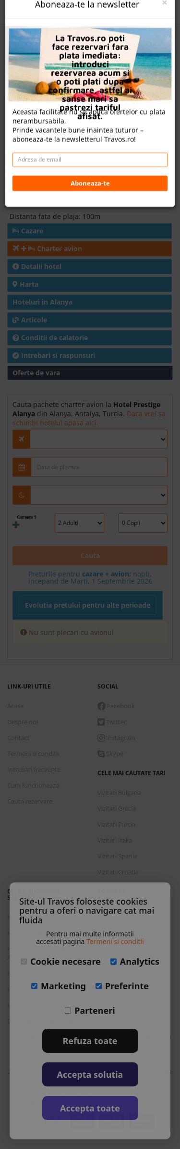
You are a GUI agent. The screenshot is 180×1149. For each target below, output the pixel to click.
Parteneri (90, 1010)
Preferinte (122, 986)
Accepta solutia (90, 1074)
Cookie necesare (61, 961)
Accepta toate (90, 1108)
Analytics (134, 961)
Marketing (58, 986)
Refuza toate (90, 1041)
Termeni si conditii (115, 941)
